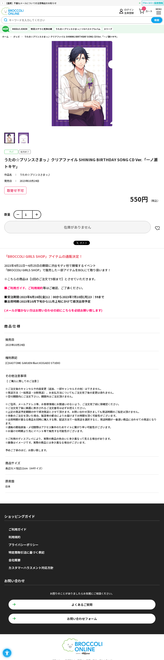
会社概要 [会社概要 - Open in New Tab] (14, 560)
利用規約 (14, 537)
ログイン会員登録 (129, 11)
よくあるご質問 (82, 604)
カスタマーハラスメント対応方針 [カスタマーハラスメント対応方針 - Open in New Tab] (31, 568)
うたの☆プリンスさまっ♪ (35, 174)
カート (147, 10)
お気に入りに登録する (157, 228)
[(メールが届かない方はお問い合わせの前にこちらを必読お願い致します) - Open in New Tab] (53, 310)
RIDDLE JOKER (19, 28)
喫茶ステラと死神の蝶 (41, 28)
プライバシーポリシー (23, 545)
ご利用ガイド (17, 529)
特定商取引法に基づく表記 (26, 552)
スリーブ (108, 28)
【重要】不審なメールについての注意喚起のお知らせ (30, 3)
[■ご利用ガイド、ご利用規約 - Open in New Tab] (23, 288)
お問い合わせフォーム (82, 618)
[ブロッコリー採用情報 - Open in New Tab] (152, 3)
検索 (156, 20)
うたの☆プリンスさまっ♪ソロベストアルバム (78, 28)
